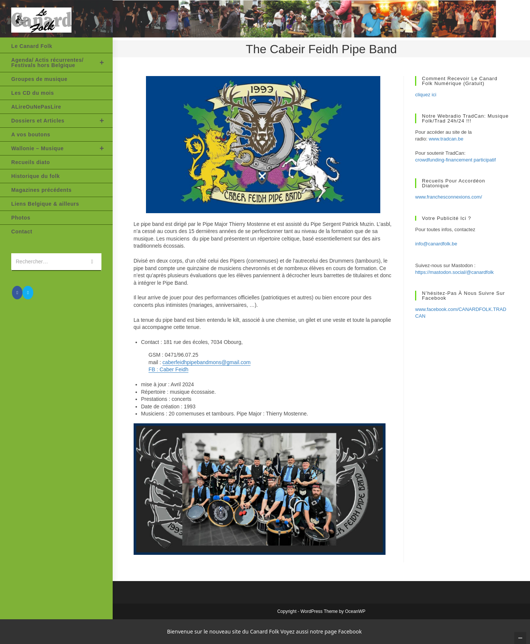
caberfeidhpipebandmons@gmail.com (206, 362)
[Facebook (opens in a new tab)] (17, 292)
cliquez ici (425, 94)
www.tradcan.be (446, 139)
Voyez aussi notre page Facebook (321, 631)
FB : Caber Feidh (169, 369)
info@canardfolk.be (436, 244)
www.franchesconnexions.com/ (448, 197)
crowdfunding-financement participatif (455, 160)
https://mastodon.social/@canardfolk (454, 272)
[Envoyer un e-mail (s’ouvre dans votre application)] (27, 292)
